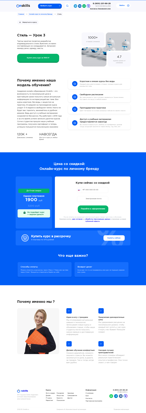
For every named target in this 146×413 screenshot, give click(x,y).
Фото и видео (50, 393)
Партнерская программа (94, 401)
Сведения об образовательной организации (71, 409)
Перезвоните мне (104, 8)
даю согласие (77, 219)
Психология (61, 400)
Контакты (93, 8)
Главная (21, 14)
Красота (59, 398)
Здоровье (70, 393)
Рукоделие (60, 393)
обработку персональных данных (97, 219)
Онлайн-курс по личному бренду (40, 14)
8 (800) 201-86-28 (102, 3)
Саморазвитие (72, 395)
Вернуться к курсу (28, 22)
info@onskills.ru (122, 392)
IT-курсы (49, 398)
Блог (87, 395)
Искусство (60, 395)
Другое (69, 398)
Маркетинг (49, 400)
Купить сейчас (114, 238)
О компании (89, 393)
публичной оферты (92, 221)
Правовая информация (121, 409)
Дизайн (48, 395)
